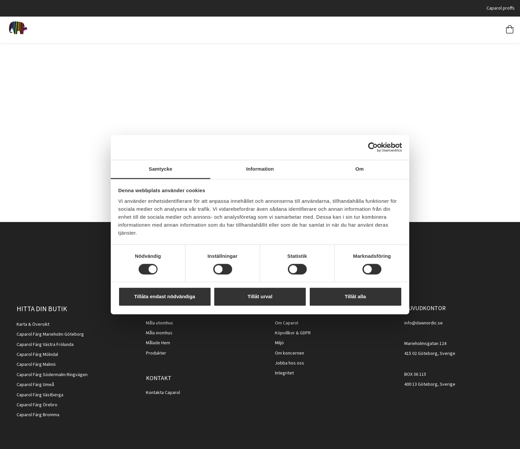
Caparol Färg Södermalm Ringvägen (52, 374)
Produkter (156, 353)
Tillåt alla (355, 297)
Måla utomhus (159, 323)
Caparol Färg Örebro (37, 405)
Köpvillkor (285, 333)
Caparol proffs (501, 8)
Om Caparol (286, 323)
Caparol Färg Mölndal (37, 354)
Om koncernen (289, 353)
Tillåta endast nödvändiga (164, 297)
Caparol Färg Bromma (38, 415)
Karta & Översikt (33, 324)
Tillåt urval (260, 297)
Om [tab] (359, 169)
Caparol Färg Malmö (36, 364)
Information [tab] (260, 169)
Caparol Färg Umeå (35, 384)
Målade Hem (158, 343)
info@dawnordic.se (423, 323)
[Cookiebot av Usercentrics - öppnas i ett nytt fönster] (373, 147)
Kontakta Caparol (163, 392)
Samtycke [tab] (160, 169)
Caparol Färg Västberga (40, 395)
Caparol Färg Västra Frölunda (45, 344)
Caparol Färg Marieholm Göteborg (50, 334)
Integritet (284, 373)
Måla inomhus (159, 333)
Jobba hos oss (289, 363)
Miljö (279, 343)
